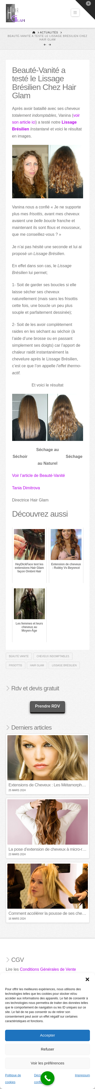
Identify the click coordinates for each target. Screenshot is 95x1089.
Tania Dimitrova (26, 488)
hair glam (37, 665)
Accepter (47, 1035)
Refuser (47, 1049)
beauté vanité (19, 656)
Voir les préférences (47, 1063)
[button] (87, 979)
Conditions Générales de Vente (48, 969)
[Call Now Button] (47, 1078)
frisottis (15, 665)
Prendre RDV (47, 706)
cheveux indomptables (52, 656)
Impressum (82, 1075)
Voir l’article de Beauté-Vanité (38, 475)
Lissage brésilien (64, 665)
